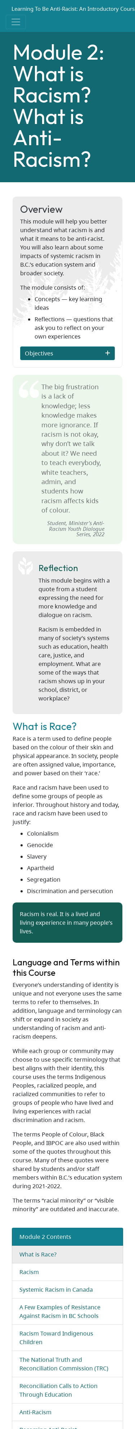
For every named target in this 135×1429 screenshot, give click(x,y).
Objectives (40, 353)
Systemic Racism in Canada (56, 1290)
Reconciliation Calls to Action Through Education (58, 1390)
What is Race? (38, 1254)
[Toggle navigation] (16, 22)
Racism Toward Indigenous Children (56, 1337)
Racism (29, 1272)
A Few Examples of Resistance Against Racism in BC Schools (59, 1311)
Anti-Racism (35, 1412)
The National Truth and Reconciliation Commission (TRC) (63, 1364)
